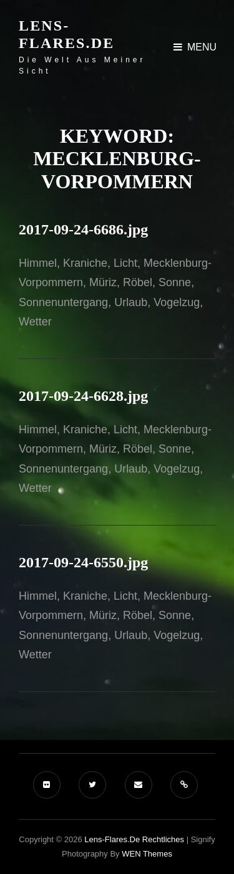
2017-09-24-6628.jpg (83, 396)
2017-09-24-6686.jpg (83, 229)
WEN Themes (147, 853)
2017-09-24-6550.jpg (83, 562)
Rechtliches (163, 839)
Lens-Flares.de (66, 34)
